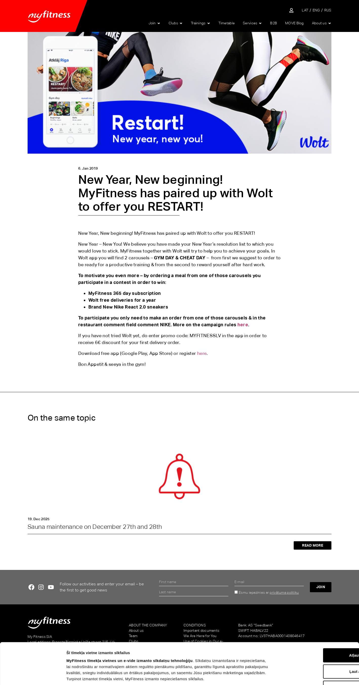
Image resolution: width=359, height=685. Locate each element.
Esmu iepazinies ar (269, 592)
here (242, 324)
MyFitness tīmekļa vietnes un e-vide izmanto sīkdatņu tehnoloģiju (129, 624)
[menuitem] (305, 10)
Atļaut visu (317, 619)
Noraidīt (317, 651)
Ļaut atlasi (316, 635)
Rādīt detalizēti (278, 675)
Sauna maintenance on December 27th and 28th (95, 526)
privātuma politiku (284, 592)
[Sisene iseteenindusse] (291, 10)
